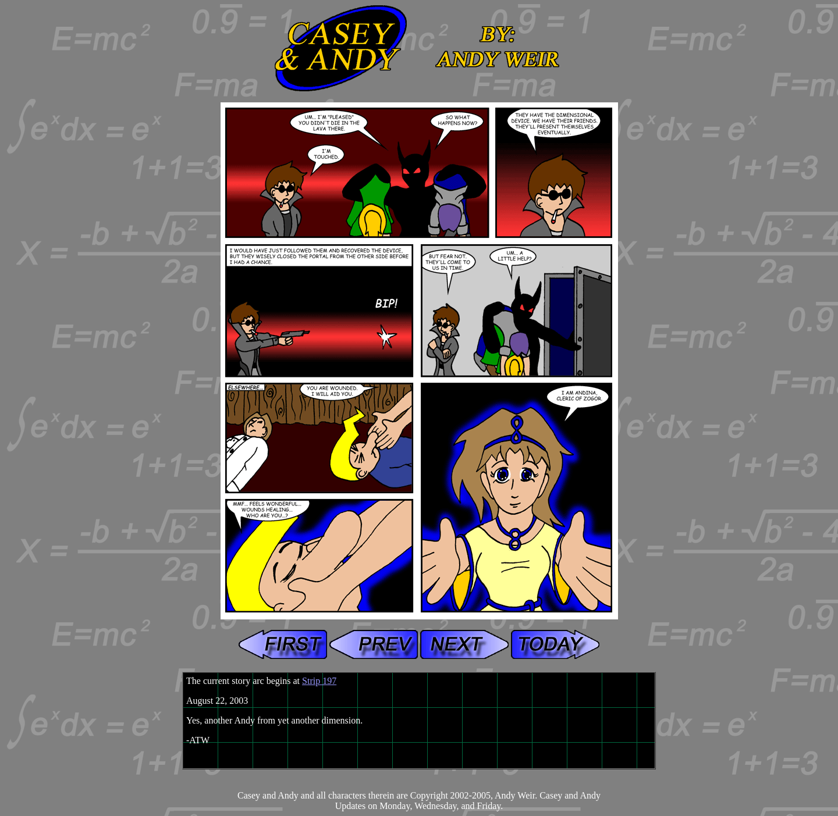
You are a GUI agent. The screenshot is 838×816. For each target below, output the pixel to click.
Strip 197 (319, 681)
